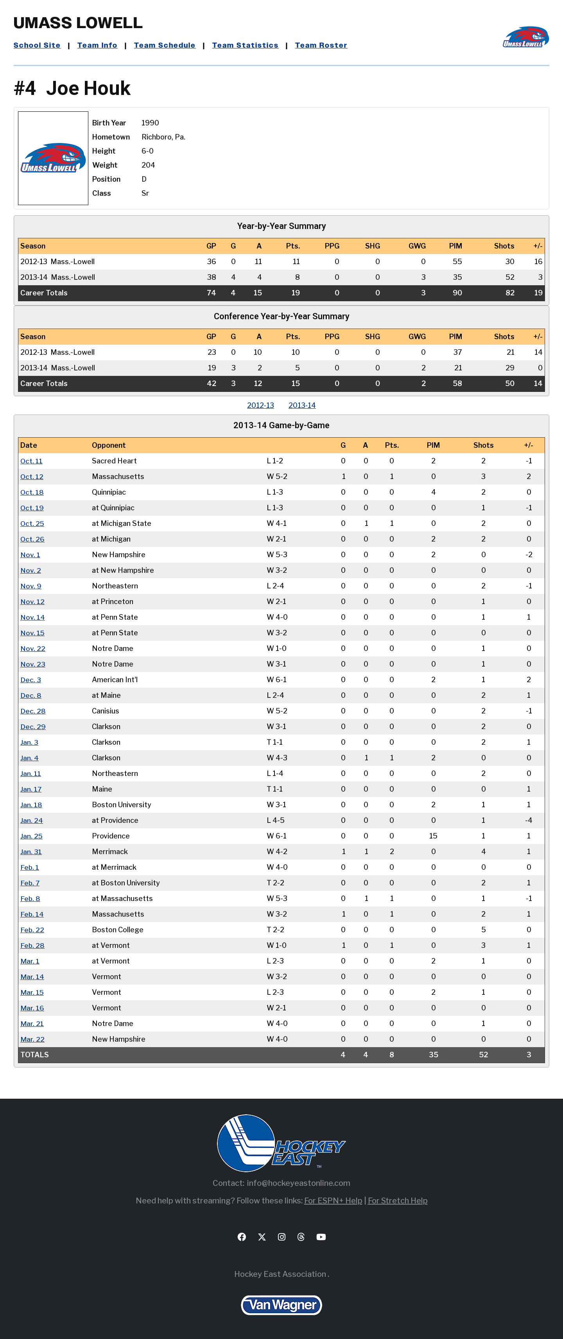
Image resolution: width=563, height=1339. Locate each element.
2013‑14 (303, 405)
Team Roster (322, 45)
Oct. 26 (32, 539)
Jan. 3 (29, 742)
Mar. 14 (32, 977)
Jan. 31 (31, 851)
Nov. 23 (32, 664)
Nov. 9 (30, 586)
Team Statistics (246, 45)
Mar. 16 (32, 1008)
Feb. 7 (30, 883)
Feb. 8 (30, 898)
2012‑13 (260, 405)
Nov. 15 (32, 633)
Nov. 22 (32, 648)
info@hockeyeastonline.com (298, 1183)
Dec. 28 (33, 711)
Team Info (98, 45)
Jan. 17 (31, 789)
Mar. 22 (32, 1039)
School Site (37, 45)
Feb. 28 (32, 945)
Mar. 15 (32, 992)
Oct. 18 (32, 492)
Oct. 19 (32, 508)
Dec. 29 (33, 726)
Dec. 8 (30, 695)
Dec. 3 (30, 680)
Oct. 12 (32, 476)
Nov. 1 (30, 555)
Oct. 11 (31, 461)
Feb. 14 (32, 914)
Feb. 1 (29, 867)
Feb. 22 (32, 930)
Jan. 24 (31, 820)
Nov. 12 (32, 601)
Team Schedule (166, 45)
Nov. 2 (30, 570)
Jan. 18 (31, 805)
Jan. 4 (29, 758)
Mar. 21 (32, 1023)
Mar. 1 (29, 961)
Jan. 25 (31, 836)
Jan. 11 (30, 773)
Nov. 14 (32, 617)
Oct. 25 (32, 523)
